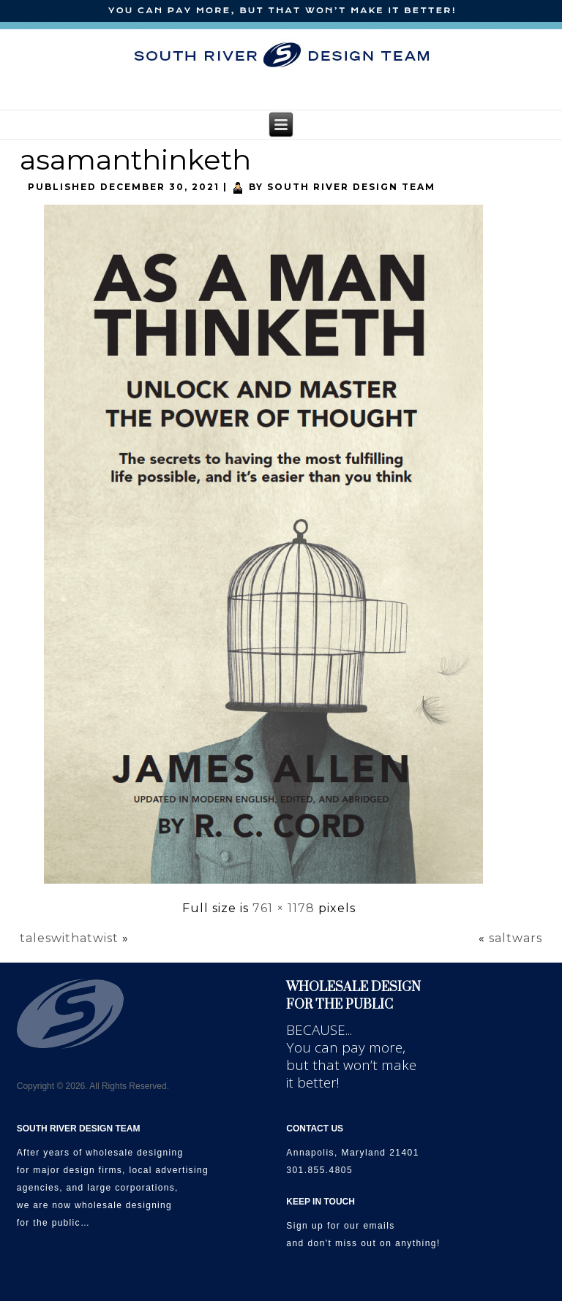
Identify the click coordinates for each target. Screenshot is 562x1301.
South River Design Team (351, 186)
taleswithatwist (69, 938)
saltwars (515, 938)
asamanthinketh (135, 160)
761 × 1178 (283, 908)
